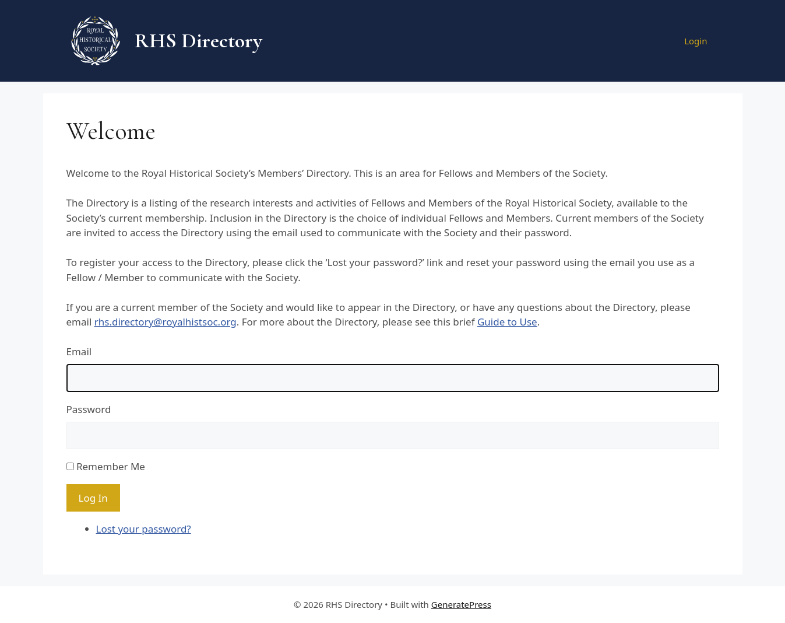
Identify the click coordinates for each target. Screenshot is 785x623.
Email (79, 351)
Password (88, 409)
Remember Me (110, 466)
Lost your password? (143, 529)
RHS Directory (198, 40)
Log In (93, 498)
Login (695, 41)
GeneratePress (461, 604)
